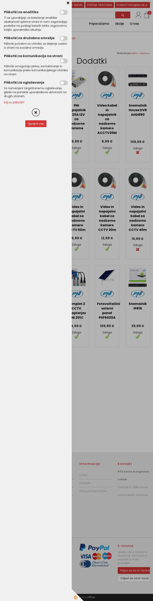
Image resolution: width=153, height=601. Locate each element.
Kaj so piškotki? (14, 102)
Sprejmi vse (36, 124)
